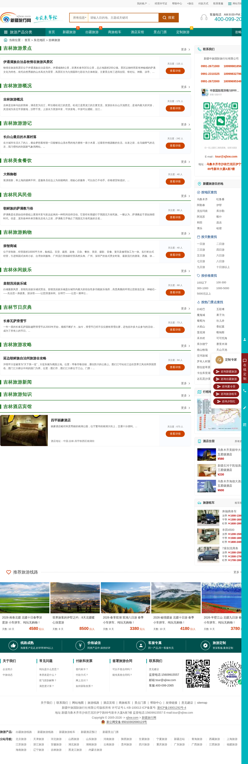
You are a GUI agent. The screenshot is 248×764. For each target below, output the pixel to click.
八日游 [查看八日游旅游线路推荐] (220, 261)
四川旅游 (144, 744)
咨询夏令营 (226, 386)
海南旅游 (21, 749)
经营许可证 (161, 3)
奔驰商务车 (229, 511)
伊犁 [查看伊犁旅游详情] (219, 205)
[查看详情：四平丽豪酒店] (24, 430)
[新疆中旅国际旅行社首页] (33, 17)
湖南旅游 (91, 744)
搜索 (168, 18)
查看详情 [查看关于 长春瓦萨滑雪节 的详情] (175, 329)
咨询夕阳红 (226, 401)
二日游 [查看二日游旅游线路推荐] (220, 243)
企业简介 (8, 669)
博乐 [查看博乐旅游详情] (199, 228)
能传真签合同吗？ (122, 674)
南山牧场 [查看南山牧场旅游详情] (202, 349)
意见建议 (154, 669)
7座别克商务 (230, 548)
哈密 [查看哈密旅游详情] (219, 228)
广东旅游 (179, 744)
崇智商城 (10, 246)
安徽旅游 (56, 744)
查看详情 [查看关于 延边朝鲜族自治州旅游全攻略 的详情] (175, 367)
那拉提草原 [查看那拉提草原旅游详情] (203, 367)
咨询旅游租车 (226, 394)
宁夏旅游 (161, 739)
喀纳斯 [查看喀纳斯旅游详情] (220, 332)
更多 (186, 49)
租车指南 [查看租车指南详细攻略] (240, 502)
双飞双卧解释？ (48, 680)
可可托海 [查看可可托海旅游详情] (221, 338)
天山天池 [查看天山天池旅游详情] (221, 349)
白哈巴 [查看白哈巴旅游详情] (201, 309)
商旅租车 (114, 32)
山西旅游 (73, 739)
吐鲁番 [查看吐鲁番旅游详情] (220, 199)
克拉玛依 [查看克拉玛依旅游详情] (202, 210)
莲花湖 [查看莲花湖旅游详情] (201, 332)
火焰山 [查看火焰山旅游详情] (201, 326)
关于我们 (46, 702)
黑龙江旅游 (75, 749)
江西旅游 (214, 744)
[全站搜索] (123, 17)
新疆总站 (179, 739)
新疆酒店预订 (89, 732)
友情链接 (171, 702)
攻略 (240, 32)
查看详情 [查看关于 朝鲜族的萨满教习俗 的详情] (175, 217)
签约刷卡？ (82, 669)
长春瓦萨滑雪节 (14, 321)
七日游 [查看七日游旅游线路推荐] (201, 261)
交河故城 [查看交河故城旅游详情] (202, 355)
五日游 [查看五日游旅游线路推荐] (201, 255)
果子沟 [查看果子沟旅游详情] (220, 315)
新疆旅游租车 (67, 732)
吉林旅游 (54, 40)
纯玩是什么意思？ (49, 669)
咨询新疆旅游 (226, 372)
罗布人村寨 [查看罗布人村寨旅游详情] (203, 361)
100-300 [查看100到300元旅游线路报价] (221, 282)
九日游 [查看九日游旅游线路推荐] (201, 267)
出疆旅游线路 (24, 732)
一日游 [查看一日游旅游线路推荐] (201, 243)
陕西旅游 (126, 739)
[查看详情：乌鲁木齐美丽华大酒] (206, 454)
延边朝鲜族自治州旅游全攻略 (24, 358)
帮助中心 (177, 3)
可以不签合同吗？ (122, 669)
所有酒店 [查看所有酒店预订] (240, 441)
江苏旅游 (21, 744)
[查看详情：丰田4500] (208, 536)
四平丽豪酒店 (61, 420)
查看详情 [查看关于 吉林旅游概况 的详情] (175, 108)
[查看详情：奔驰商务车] (208, 517)
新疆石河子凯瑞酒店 (231, 465)
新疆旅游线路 (45, 732)
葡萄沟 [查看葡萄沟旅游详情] (201, 320)
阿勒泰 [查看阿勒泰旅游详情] (201, 205)
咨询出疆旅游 (226, 379)
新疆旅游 (69, 32)
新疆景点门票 (111, 732)
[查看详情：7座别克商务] (208, 554)
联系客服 (218, 3)
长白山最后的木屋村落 (19, 137)
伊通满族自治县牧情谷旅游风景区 (28, 62)
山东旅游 (91, 739)
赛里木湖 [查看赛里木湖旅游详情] (221, 344)
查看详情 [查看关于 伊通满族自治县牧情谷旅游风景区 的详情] (175, 70)
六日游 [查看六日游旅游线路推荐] (220, 255)
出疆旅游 (92, 32)
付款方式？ (82, 674)
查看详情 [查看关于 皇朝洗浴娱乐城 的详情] (175, 292)
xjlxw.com (132, 717)
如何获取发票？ (84, 686)
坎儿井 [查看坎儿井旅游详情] (220, 320)
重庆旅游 (161, 744)
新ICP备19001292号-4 (171, 707)
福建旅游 (232, 744)
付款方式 (203, 3)
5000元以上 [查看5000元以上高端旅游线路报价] (204, 293)
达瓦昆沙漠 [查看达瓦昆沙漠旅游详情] (203, 378)
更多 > (238, 572)
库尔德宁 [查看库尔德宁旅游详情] (202, 344)
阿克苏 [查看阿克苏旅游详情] (201, 216)
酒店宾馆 (137, 32)
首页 (51, 32)
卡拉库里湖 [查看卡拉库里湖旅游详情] (203, 373)
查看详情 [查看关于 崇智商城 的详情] (175, 254)
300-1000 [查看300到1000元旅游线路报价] (202, 288)
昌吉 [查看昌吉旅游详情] (219, 222)
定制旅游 (183, 32)
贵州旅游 (126, 744)
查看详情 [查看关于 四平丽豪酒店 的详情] (175, 433)
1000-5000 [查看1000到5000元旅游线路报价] (222, 288)
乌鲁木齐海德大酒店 (231, 481)
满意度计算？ (46, 686)
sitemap (202, 702)
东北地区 (39, 40)
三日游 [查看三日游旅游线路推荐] (201, 249)
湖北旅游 (73, 744)
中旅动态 (8, 674)
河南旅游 (109, 739)
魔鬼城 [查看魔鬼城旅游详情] (201, 315)
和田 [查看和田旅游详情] (199, 222)
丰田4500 (228, 529)
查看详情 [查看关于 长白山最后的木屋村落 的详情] (175, 145)
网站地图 (78, 702)
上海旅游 (232, 739)
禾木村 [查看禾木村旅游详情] (201, 338)
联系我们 (62, 702)
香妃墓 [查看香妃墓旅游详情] (220, 326)
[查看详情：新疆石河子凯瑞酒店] (206, 470)
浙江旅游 (38, 744)
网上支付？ (82, 680)
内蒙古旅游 (95, 749)
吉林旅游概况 (13, 99)
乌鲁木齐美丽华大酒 (231, 449)
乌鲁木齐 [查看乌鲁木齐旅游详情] (202, 199)
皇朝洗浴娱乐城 (14, 283)
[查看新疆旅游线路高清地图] (221, 415)
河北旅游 (56, 739)
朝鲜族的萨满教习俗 (18, 208)
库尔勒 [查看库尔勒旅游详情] (220, 210)
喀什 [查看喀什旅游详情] (219, 216)
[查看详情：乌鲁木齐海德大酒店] (206, 486)
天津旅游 (38, 739)
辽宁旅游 (38, 749)
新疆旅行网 (149, 717)
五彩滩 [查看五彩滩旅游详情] (220, 309)
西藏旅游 (214, 739)
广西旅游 (197, 744)
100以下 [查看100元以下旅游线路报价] (202, 282)
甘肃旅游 (144, 739)
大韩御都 (10, 174)
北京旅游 (21, 739)
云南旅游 (109, 744)
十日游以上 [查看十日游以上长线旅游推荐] (223, 267)
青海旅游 (197, 739)
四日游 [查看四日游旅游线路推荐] (220, 249)
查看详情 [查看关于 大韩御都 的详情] (175, 181)
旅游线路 (93, 702)
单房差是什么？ (48, 674)
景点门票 (160, 32)
